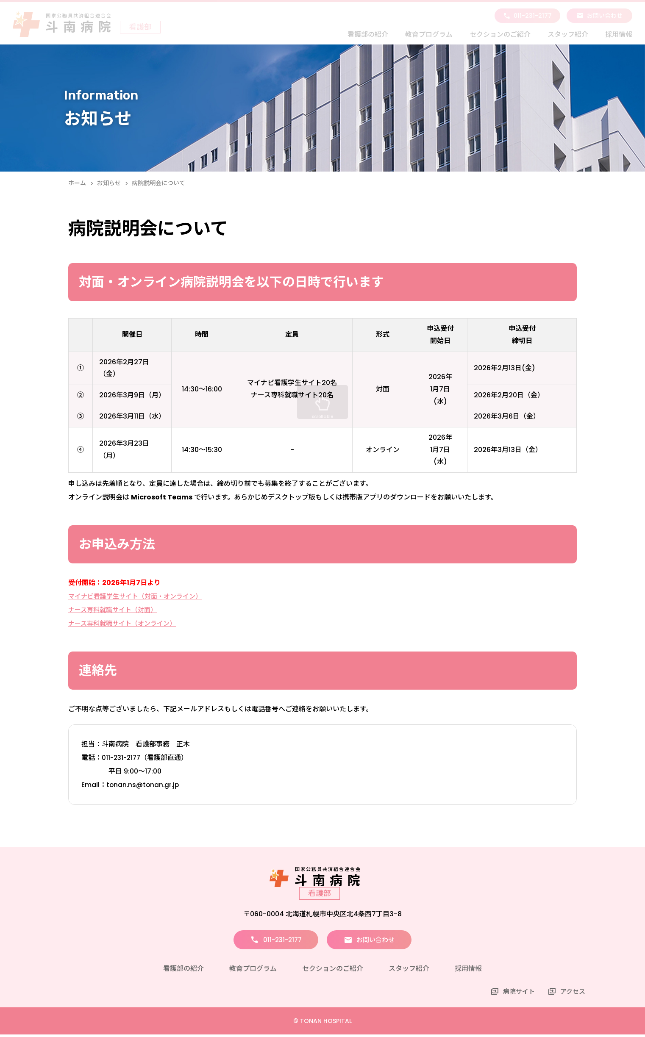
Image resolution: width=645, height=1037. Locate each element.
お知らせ (109, 183)
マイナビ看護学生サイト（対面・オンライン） (139, 596)
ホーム (77, 183)
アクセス (572, 993)
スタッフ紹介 (568, 34)
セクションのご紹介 (500, 34)
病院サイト (516, 993)
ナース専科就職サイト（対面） (115, 610)
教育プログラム (429, 34)
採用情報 (618, 34)
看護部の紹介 (368, 34)
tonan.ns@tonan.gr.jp (143, 785)
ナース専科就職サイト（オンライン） (125, 623)
